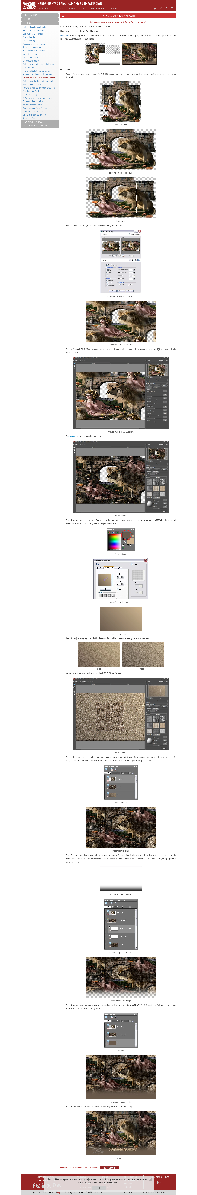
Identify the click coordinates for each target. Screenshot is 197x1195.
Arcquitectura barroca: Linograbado (38, 74)
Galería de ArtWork (31, 91)
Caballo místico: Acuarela (33, 57)
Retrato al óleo (29, 118)
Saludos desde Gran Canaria (35, 108)
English (33, 1192)
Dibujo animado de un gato (34, 114)
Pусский (98, 1192)
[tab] (40, 15)
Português (70, 1192)
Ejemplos (27, 23)
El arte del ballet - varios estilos (36, 71)
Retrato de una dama (32, 47)
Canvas (71, 436)
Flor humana (28, 67)
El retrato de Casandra (33, 101)
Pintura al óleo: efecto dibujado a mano (40, 64)
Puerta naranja (29, 40)
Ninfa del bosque (30, 54)
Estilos (27, 19)
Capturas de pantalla (33, 121)
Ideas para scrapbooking (33, 30)
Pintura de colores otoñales (35, 27)
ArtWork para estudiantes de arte (37, 98)
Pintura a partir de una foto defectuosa (40, 81)
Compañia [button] (113, 8)
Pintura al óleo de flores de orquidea (39, 87)
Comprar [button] (71, 8)
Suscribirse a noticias (160, 1180)
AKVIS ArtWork (147, 35)
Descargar (57, 8)
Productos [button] (43, 8)
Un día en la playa (30, 94)
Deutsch (51, 1192)
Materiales (64, 35)
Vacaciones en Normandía (34, 44)
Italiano (80, 1192)
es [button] (172, 8)
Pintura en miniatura (32, 84)
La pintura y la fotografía (33, 33)
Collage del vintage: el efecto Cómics (39, 77)
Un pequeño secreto (31, 60)
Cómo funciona (30, 15)
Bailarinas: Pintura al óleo (34, 50)
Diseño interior (29, 37)
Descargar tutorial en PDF (35, 125)
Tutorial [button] (83, 8)
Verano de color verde (32, 104)
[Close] (150, 1179)
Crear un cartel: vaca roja (34, 111)
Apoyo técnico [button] (98, 8)
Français (42, 1192)
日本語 (89, 1192)
